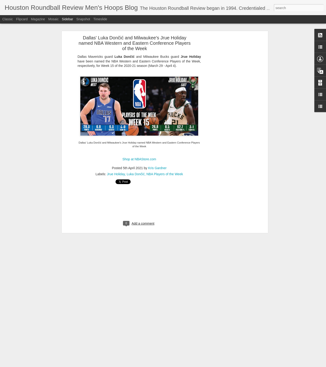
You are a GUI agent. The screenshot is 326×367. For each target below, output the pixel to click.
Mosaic (53, 19)
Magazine (38, 19)
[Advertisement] (226, 92)
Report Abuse (225, 364)
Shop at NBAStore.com (139, 141)
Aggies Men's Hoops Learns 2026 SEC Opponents (42, 353)
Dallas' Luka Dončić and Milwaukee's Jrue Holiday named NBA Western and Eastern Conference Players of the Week (135, 25)
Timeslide (100, 19)
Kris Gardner (157, 149)
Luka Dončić (136, 156)
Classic (7, 19)
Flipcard (22, 19)
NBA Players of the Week (164, 156)
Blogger (211, 364)
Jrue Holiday (116, 156)
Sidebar (67, 19)
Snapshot (83, 19)
